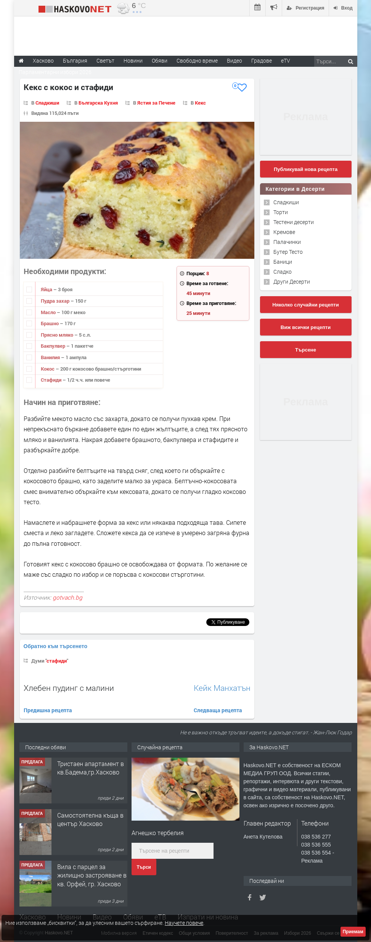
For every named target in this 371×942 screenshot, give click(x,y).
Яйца (47, 289)
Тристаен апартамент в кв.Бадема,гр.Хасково (90, 768)
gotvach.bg (67, 597)
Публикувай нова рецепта (305, 169)
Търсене (305, 350)
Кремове (284, 232)
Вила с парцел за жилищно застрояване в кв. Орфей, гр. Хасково (92, 875)
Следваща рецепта (218, 710)
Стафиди (52, 379)
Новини (133, 60)
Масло (49, 312)
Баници (282, 261)
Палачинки (287, 241)
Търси (144, 867)
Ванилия (51, 357)
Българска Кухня (98, 102)
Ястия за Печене (156, 102)
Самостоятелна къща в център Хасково (90, 819)
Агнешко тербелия (158, 833)
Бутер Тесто (288, 251)
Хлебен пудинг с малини (69, 687)
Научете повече (184, 922)
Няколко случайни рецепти (305, 305)
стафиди (57, 660)
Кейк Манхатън (222, 688)
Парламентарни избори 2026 (55, 72)
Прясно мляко (57, 334)
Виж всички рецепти (306, 327)
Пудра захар (56, 300)
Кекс (200, 102)
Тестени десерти (293, 222)
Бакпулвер (53, 345)
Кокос (48, 368)
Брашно (50, 323)
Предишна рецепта (48, 710)
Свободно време (197, 60)
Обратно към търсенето (56, 646)
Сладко (282, 271)
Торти (280, 212)
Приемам (353, 931)
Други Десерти (291, 281)
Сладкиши (47, 102)
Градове (261, 60)
